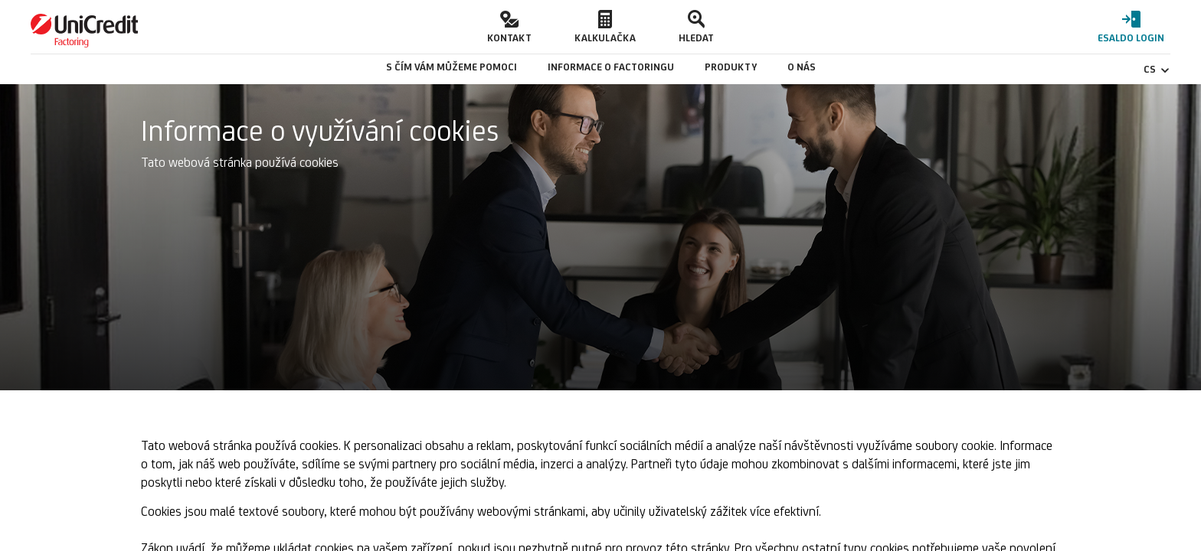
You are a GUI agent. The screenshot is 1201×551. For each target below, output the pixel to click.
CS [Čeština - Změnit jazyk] (1157, 69)
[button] (509, 27)
